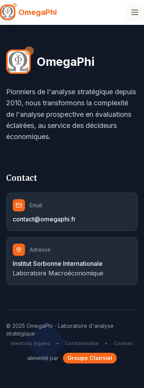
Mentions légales (30, 343)
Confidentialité (82, 343)
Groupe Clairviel (90, 358)
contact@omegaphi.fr (44, 219)
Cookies (123, 343)
